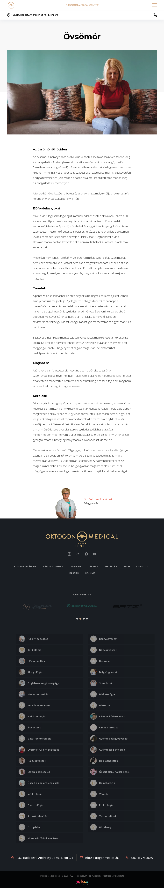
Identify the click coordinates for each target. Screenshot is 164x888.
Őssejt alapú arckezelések (39, 783)
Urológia (100, 661)
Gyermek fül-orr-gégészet (39, 749)
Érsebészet (30, 727)
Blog (127, 566)
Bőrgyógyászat (103, 639)
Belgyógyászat (103, 672)
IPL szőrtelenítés (33, 816)
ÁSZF (72, 875)
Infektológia (30, 794)
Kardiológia (30, 650)
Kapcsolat (143, 566)
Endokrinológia (32, 716)
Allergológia (30, 672)
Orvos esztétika (104, 727)
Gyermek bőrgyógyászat (109, 738)
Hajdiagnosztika (104, 760)
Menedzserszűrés (34, 694)
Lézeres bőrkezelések (107, 716)
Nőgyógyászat (103, 650)
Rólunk (90, 573)
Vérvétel (99, 794)
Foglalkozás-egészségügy (39, 683)
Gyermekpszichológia (107, 749)
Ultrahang (100, 827)
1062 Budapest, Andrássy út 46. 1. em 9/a (44, 858)
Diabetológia (102, 694)
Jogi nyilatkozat (95, 875)
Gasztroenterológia (35, 738)
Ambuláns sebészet (35, 705)
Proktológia (101, 805)
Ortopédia (29, 827)
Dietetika (100, 705)
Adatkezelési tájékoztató (113, 875)
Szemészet (101, 683)
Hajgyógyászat (32, 760)
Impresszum (81, 875)
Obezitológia (31, 805)
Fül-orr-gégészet (33, 639)
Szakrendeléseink (25, 566)
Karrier (74, 573)
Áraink (93, 566)
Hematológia (102, 783)
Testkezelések (103, 816)
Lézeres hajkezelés (34, 772)
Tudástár (111, 566)
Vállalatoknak (53, 566)
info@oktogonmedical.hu (102, 858)
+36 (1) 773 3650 (142, 858)
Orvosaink (76, 566)
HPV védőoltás (32, 661)
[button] (11, 608)
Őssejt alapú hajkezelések (110, 772)
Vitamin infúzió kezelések (38, 838)
